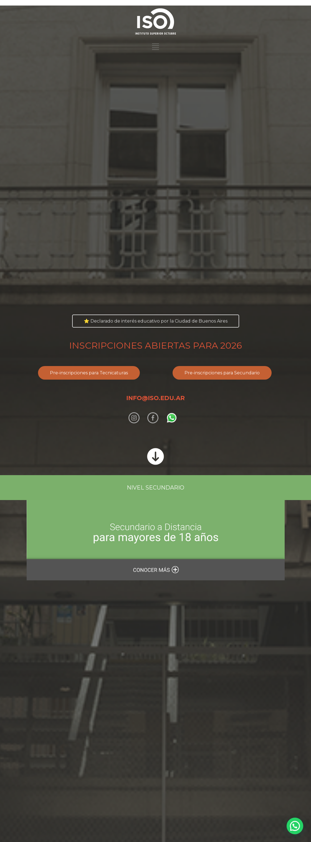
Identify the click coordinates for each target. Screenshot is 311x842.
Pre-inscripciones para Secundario (222, 372)
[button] (295, 826)
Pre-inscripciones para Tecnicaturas (89, 372)
